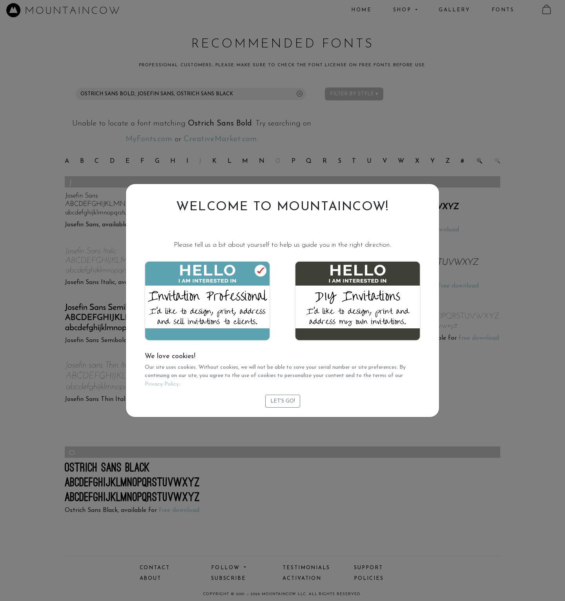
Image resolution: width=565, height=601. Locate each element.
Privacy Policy (162, 384)
